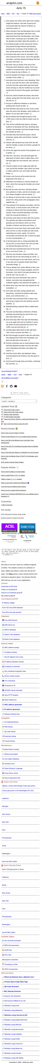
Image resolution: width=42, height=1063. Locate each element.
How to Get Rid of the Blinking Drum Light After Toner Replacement (17, 442)
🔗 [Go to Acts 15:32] (27, 296)
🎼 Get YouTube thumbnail (11, 941)
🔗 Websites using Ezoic (10, 1006)
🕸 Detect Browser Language (12, 769)
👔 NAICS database (9, 630)
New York (5, 823)
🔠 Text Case (6, 955)
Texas (4, 846)
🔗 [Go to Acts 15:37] (30, 332)
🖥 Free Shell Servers (9, 621)
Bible (8, 13)
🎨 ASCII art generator (10, 970)
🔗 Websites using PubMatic (12, 1035)
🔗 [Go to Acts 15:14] (14, 147)
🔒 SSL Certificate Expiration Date (14, 672)
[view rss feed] (2, 386)
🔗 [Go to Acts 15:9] (27, 106)
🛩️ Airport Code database (11, 635)
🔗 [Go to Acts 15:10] (31, 114)
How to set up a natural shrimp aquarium (13, 491)
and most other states (9, 862)
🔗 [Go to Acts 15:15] (14, 153)
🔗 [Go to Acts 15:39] (13, 350)
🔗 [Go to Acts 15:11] (11, 121)
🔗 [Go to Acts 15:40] (11, 358)
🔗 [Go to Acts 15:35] (23, 317)
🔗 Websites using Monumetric (13, 1030)
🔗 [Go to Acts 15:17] (12, 173)
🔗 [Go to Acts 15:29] (26, 275)
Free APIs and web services (11, 613)
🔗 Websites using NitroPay (11, 1025)
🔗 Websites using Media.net (12, 1049)
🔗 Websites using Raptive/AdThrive (14, 1020)
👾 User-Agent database (10, 759)
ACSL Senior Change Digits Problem (12, 463)
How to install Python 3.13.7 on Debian (13, 476)
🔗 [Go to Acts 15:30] (38, 283)
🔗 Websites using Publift (11, 1039)
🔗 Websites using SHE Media (12, 1059)
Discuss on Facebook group (11, 593)
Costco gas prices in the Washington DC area (18, 791)
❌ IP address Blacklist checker (13, 662)
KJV (13, 13)
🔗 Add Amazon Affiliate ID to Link (14, 1001)
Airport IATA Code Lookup (12, 410)
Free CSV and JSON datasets (12, 608)
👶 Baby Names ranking (10, 750)
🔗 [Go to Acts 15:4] (21, 62)
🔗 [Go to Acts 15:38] (29, 340)
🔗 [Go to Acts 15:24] (24, 238)
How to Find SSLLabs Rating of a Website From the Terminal (20, 453)
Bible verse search (35, 13)
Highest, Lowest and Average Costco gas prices (18, 786)
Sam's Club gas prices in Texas (13, 870)
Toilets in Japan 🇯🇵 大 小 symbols (11, 480)
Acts (18, 13)
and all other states (8, 933)
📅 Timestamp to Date (10, 965)
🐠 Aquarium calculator (10, 960)
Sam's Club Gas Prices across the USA (16, 424)
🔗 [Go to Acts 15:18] (23, 179)
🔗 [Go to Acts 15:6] (23, 77)
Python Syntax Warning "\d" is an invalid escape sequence (19, 437)
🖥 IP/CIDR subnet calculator (12, 691)
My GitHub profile (7, 596)
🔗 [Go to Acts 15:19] (13, 186)
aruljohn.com (14, 3)
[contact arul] (15, 386)
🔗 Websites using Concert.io (12, 1044)
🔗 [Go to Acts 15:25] (30, 246)
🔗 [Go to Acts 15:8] (15, 100)
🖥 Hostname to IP (8, 686)
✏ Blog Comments (6, 505)
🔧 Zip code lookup (8, 732)
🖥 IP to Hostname (8, 681)
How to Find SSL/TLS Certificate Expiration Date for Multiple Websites (19, 448)
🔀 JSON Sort (7, 951)
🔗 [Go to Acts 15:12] (22, 132)
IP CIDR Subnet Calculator (12, 417)
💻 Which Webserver (9, 700)
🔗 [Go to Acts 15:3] (37, 51)
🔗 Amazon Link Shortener (11, 997)
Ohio (3, 831)
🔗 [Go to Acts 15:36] (27, 327)
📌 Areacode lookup (9, 737)
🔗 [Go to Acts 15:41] (17, 364)
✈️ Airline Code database (11, 640)
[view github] (11, 386)
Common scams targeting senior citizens (13, 487)
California (5, 799)
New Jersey (6, 815)
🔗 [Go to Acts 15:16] (10, 163)
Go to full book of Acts (9, 371)
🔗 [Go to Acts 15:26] (24, 251)
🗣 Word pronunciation (10, 755)
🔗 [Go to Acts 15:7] (7, 93)
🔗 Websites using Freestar (11, 1054)
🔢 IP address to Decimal (11, 667)
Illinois (4, 886)
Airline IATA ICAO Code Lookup (13, 413)
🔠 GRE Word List (8, 626)
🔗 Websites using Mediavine (12, 1011)
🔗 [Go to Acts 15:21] (16, 202)
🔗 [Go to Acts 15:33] (14, 304)
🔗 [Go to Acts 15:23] (35, 225)
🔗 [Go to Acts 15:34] (10, 309)
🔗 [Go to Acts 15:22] (29, 215)
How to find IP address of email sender (13, 472)
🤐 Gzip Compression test (11, 779)
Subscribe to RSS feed (9, 587)
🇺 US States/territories (10, 723)
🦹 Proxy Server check (10, 774)
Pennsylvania (6, 838)
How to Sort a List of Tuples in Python (12, 433)
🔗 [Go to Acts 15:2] (38, 41)
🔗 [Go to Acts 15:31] (16, 288)
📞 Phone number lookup (11, 677)
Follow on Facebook (8, 590)
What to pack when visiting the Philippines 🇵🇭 (15, 483)
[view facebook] (6, 386)
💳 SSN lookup (7, 727)
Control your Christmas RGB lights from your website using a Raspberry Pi (19, 496)
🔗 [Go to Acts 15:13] (13, 140)
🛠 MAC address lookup (10, 648)
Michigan (5, 807)
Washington (6, 854)
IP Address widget (8, 603)
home (3, 13)
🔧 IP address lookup (9, 653)
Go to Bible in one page (9, 378)
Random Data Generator (11, 415)
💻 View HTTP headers (10, 696)
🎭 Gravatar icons (8, 764)
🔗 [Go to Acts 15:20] (34, 194)
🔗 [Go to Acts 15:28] (20, 264)
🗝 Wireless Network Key (11, 715)
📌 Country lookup (8, 742)
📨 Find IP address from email (12, 658)
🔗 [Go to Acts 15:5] (29, 72)
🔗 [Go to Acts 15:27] (38, 257)
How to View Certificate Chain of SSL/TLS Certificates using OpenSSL (19, 458)
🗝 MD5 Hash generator (10, 946)
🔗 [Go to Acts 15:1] (19, 28)
